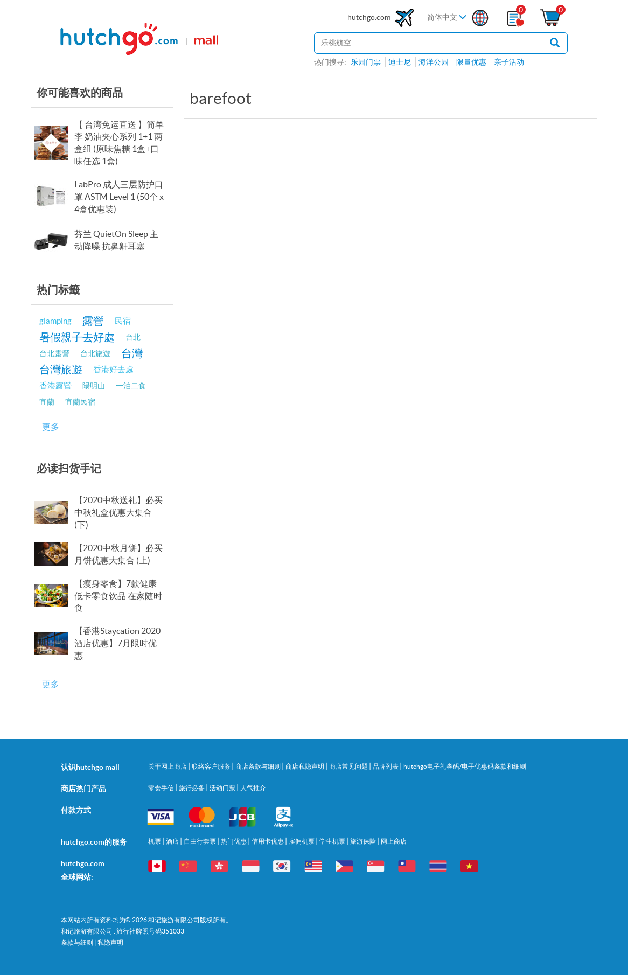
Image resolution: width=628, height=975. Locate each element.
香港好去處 (113, 369)
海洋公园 (433, 62)
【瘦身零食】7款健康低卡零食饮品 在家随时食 (118, 596)
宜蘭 (46, 402)
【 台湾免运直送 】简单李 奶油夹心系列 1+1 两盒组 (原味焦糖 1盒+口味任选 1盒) (119, 143)
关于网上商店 (168, 766)
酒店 (173, 841)
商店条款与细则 (258, 766)
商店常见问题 (349, 766)
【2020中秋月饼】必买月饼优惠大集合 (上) (118, 554)
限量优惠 (471, 62)
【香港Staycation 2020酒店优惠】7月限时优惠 (117, 643)
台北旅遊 (95, 353)
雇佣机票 (302, 841)
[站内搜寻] (428, 43)
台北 (133, 337)
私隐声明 (110, 942)
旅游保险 (363, 841)
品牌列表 (386, 766)
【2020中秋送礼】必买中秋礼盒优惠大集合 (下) (118, 512)
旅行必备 (192, 787)
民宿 (123, 320)
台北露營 (54, 353)
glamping (55, 320)
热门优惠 (234, 841)
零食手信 (161, 787)
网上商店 (394, 841)
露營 (93, 321)
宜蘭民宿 (80, 402)
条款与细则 (77, 942)
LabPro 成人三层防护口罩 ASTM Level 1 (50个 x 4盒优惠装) (119, 196)
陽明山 (93, 385)
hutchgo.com (381, 18)
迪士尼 (399, 62)
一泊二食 (131, 385)
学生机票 (332, 841)
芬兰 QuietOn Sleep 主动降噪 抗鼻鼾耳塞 (116, 240)
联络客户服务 (212, 766)
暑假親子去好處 (77, 337)
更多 (50, 426)
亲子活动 (509, 62)
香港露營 (55, 385)
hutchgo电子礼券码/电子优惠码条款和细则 (464, 766)
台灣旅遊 (60, 369)
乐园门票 (366, 62)
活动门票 (223, 787)
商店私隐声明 (305, 766)
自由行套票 (200, 841)
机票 (155, 841)
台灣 (132, 353)
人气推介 (253, 787)
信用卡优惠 (268, 841)
